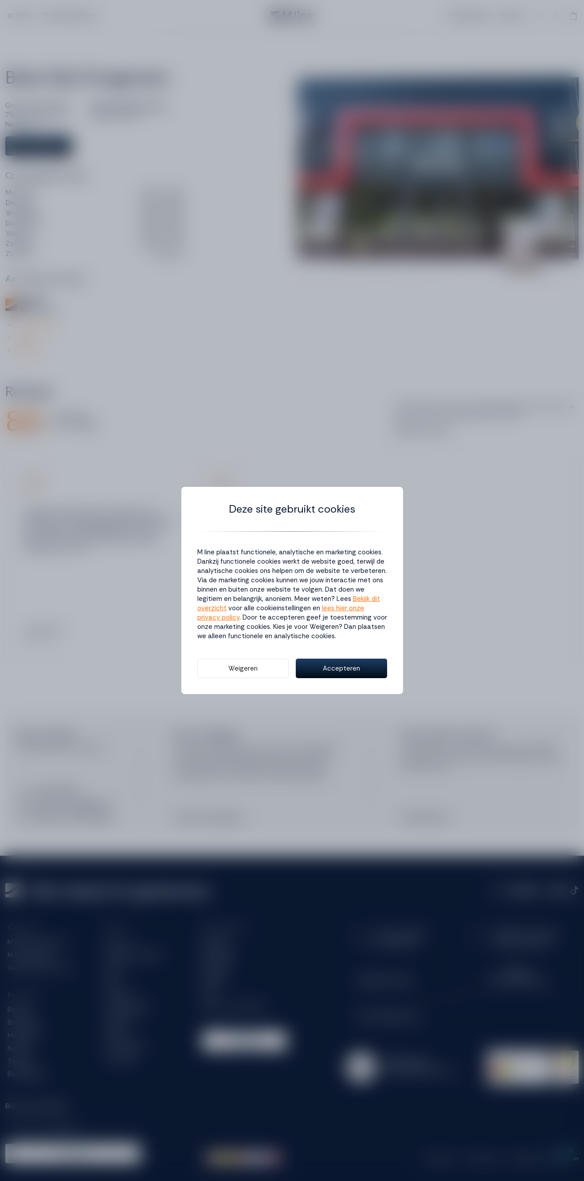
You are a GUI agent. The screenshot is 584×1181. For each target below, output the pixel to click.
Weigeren (243, 668)
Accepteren (341, 668)
